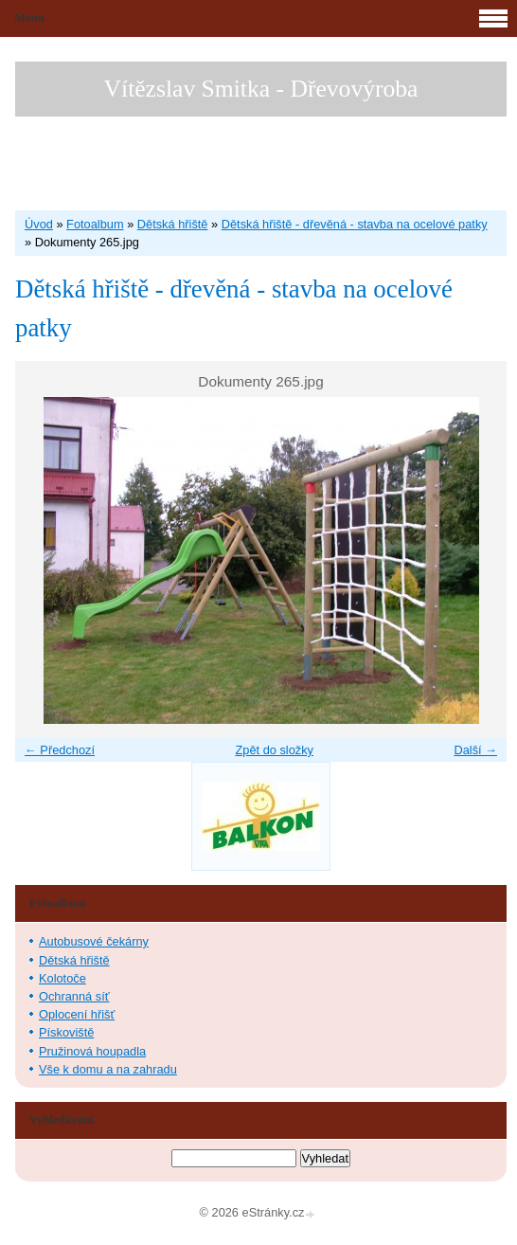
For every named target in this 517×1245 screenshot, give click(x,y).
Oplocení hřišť (77, 1014)
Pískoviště (66, 1032)
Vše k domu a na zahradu (108, 1069)
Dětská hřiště (172, 224)
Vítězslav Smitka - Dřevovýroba (261, 88)
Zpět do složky (274, 750)
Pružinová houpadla (92, 1051)
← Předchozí (60, 750)
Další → (475, 750)
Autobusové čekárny (94, 941)
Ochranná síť (74, 996)
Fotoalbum (94, 224)
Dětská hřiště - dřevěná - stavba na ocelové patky (355, 224)
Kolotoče (62, 978)
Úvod (39, 224)
